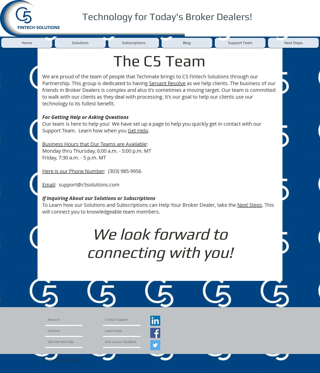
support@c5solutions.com (89, 184)
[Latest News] (119, 330)
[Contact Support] (117, 319)
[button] (80, 43)
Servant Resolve (167, 83)
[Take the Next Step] (61, 341)
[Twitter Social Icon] (155, 345)
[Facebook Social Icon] (155, 333)
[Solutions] (62, 330)
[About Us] (67, 319)
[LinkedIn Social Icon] (155, 321)
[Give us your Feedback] (120, 341)
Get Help (138, 130)
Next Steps (249, 205)
